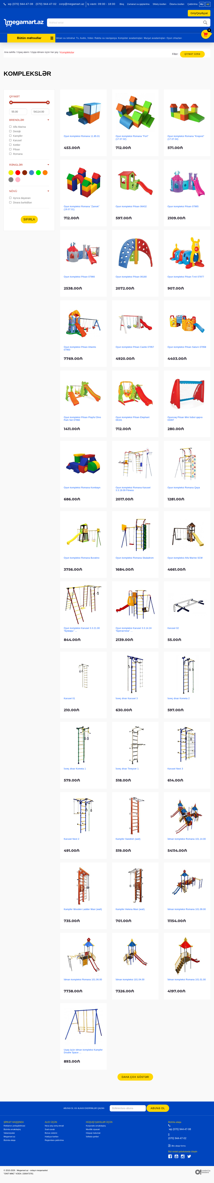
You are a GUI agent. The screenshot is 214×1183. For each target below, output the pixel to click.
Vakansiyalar (9, 1133)
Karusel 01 (69, 698)
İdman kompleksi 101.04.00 (130, 979)
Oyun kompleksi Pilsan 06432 (131, 206)
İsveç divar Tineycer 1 (127, 768)
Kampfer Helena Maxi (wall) (130, 908)
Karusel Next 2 (71, 838)
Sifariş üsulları (159, 4)
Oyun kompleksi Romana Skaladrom (135, 557)
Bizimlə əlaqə (9, 1140)
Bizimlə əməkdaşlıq (12, 1129)
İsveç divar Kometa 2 (179, 698)
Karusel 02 (173, 627)
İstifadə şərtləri (92, 1136)
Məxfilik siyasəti (93, 1129)
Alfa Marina (17, 126)
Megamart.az (9, 1136)
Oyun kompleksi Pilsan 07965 (183, 206)
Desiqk (15, 130)
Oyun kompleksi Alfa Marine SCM (185, 557)
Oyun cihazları (174, 37)
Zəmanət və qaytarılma (138, 4)
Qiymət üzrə (192, 53)
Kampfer (16, 135)
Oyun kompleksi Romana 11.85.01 (82, 135)
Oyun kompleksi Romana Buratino (81, 557)
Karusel (15, 139)
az (207, 4)
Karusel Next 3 (175, 768)
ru (201, 4)
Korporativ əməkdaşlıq (96, 1125)
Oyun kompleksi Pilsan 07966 (79, 276)
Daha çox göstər (135, 1076)
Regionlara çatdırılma (54, 1140)
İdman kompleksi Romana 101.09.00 (187, 908)
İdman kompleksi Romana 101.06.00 (83, 979)
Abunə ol (158, 1107)
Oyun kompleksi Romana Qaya (184, 487)
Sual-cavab (50, 1129)
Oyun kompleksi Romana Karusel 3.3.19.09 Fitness (133, 488)
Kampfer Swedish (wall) (128, 838)
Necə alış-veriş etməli (54, 1125)
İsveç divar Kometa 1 (75, 768)
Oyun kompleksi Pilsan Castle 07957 (135, 346)
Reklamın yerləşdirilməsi (14, 1125)
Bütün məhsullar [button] (35, 37)
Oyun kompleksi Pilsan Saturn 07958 (187, 346)
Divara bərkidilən (20, 202)
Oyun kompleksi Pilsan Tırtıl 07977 (186, 276)
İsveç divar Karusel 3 (127, 698)
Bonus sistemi (51, 1133)
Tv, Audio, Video (84, 37)
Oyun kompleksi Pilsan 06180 (131, 276)
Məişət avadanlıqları (155, 37)
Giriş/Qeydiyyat (199, 13)
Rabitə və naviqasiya (106, 37)
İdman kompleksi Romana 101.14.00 (187, 838)
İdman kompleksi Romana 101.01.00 (187, 979)
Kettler (14, 144)
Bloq (122, 4)
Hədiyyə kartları (52, 1136)
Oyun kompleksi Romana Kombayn (82, 487)
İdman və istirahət (65, 37)
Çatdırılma (192, 4)
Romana (16, 153)
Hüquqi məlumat (93, 1133)
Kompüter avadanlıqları (130, 37)
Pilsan (14, 148)
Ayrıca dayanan (20, 197)
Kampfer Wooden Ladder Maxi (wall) (83, 908)
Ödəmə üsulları (177, 4)
